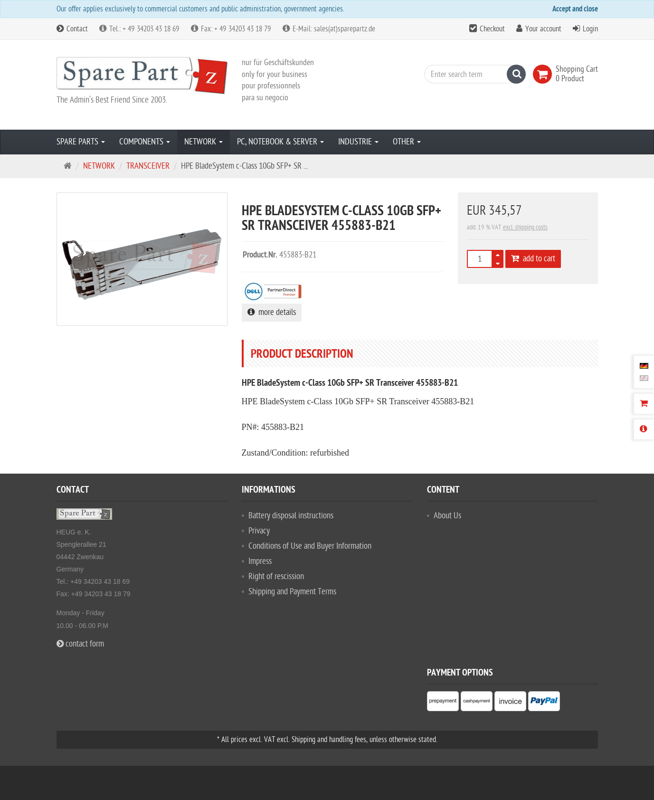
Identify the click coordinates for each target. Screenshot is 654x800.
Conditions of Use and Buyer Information (309, 546)
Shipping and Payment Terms (292, 592)
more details (271, 312)
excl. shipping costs (525, 227)
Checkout (492, 29)
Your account (543, 29)
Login (590, 29)
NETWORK (203, 142)
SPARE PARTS (81, 142)
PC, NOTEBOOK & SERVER (280, 142)
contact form (80, 644)
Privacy (259, 531)
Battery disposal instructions (290, 516)
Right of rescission (276, 576)
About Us (447, 516)
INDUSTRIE (358, 142)
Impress (260, 561)
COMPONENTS (144, 142)
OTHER (407, 142)
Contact (72, 29)
